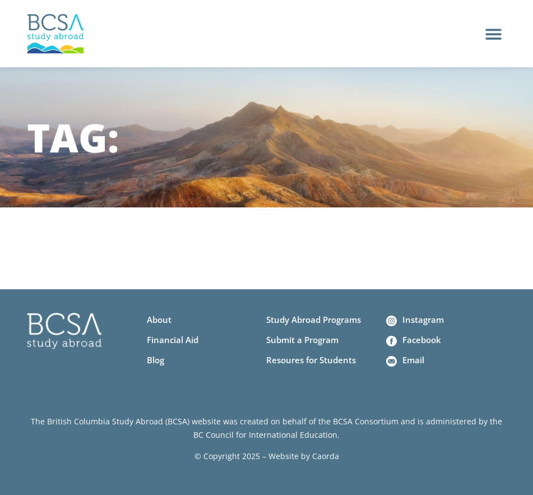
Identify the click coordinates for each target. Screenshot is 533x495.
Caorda (325, 456)
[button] (493, 34)
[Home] (55, 33)
